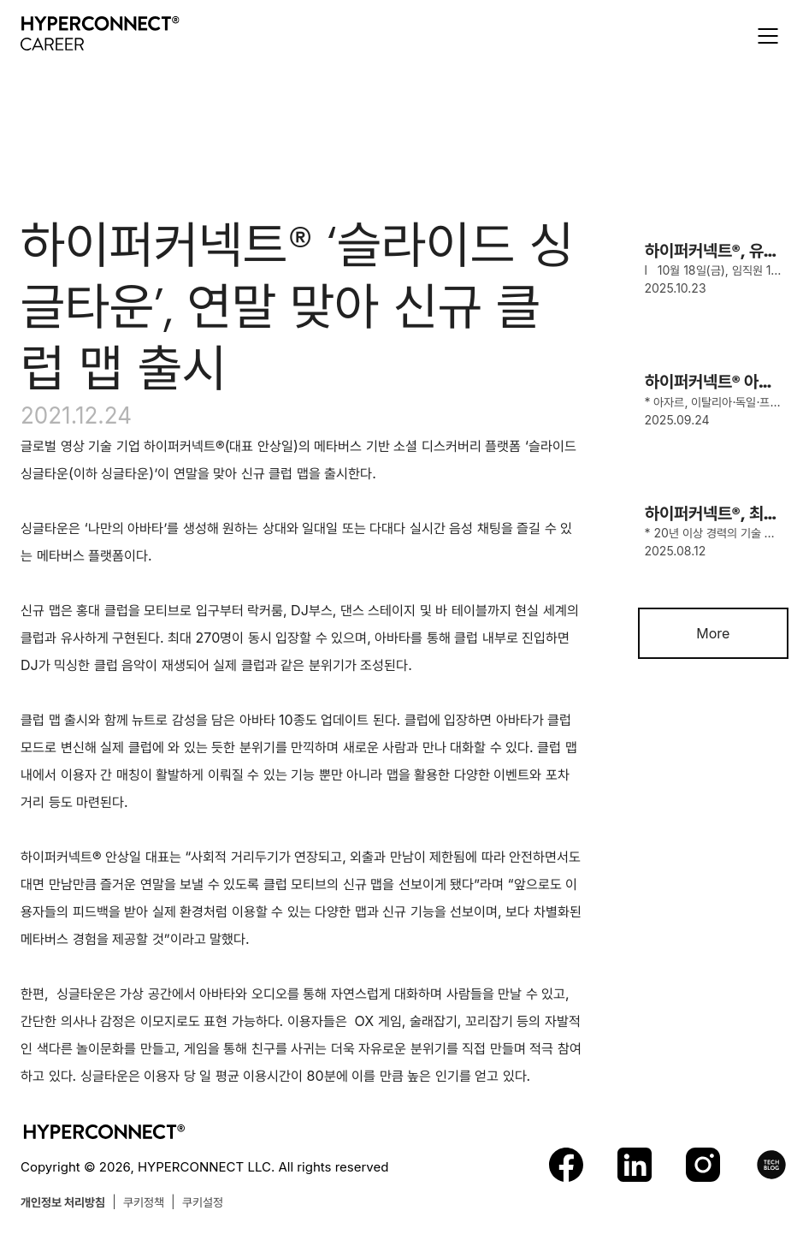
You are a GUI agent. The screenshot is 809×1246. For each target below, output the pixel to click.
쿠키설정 (202, 1202)
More (712, 633)
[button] (767, 35)
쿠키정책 (143, 1202)
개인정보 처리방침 (63, 1202)
